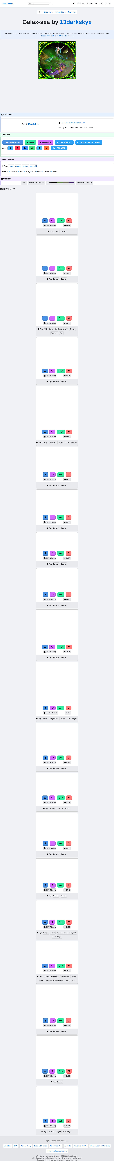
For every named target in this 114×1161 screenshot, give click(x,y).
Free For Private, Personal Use (73, 123)
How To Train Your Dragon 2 (66, 933)
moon (11, 166)
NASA (33, 172)
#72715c (66, 182)
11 (61, 268)
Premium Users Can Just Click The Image (57, 36)
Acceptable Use (56, 1146)
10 (61, 371)
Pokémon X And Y (61, 329)
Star (11, 172)
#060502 (54, 182)
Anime (45, 719)
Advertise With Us (80, 1146)
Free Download (12, 142)
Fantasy (56, 279)
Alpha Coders (7, 4)
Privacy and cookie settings (57, 1151)
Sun (15, 172)
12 (61, 966)
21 (61, 318)
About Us (7, 1146)
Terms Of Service (40, 1146)
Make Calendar (64, 142)
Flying (63, 231)
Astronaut (46, 172)
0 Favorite (45, 142)
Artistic (67, 808)
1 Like (30, 142)
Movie (53, 933)
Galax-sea (71, 12)
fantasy (25, 166)
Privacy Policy (26, 1146)
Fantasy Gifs (59, 12)
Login (101, 3)
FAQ (16, 1146)
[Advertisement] (57, 95)
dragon (18, 166)
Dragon (56, 231)
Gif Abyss (47, 12)
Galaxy (27, 172)
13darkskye (76, 22)
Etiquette (68, 1146)
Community (92, 3)
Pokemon (54, 333)
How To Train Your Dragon (54, 980)
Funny (45, 442)
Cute (67, 442)
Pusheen (53, 442)
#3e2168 (71, 182)
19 (61, 432)
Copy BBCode (59, 148)
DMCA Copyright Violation (100, 1146)
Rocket (54, 172)
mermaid (33, 166)
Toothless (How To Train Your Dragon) (56, 976)
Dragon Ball (54, 719)
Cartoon (74, 442)
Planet (39, 172)
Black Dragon (72, 719)
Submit (81, 3)
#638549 (60, 182)
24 (61, 221)
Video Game (49, 329)
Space (21, 172)
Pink (61, 333)
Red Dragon (67, 1132)
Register (108, 3)
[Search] (51, 3)
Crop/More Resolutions (88, 142)
